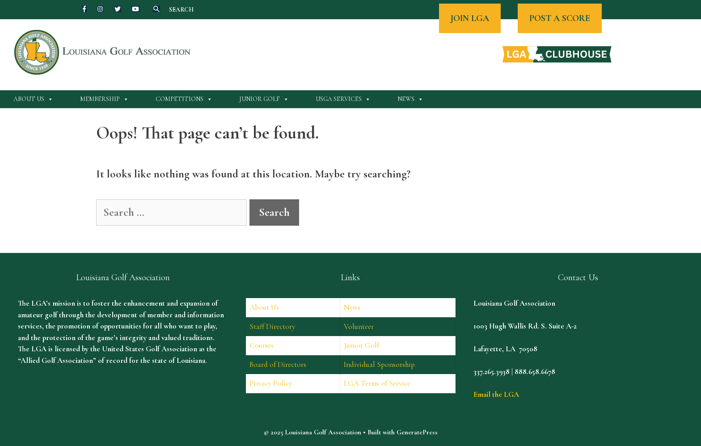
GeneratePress (417, 432)
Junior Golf (264, 99)
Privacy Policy (270, 383)
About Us (33, 99)
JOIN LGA (470, 18)
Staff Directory (272, 326)
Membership (104, 99)
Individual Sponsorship (379, 364)
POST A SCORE (559, 18)
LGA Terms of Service (377, 383)
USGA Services (343, 99)
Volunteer (359, 326)
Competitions (184, 99)
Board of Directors (277, 364)
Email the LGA (496, 394)
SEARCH (181, 9)
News (410, 99)
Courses (261, 345)
